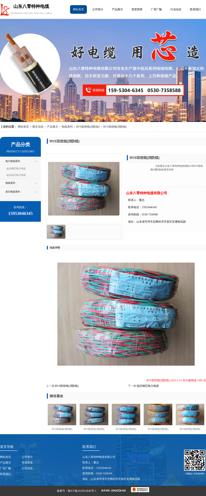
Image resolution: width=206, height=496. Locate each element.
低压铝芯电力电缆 (16, 175)
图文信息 (37, 126)
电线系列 (67, 126)
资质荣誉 (136, 9)
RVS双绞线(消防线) (88, 126)
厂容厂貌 (156, 9)
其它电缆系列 (12, 191)
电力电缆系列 (12, 161)
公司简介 (97, 9)
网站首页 (78, 9)
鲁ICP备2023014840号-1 (82, 490)
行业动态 (175, 9)
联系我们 (195, 9)
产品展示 (117, 9)
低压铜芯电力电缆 (16, 168)
